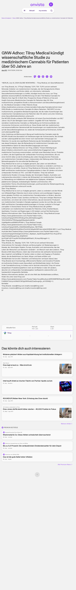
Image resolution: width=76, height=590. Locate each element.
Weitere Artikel (66, 424)
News (14, 18)
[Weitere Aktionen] (70, 336)
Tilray (9, 333)
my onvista (43, 10)
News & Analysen (6, 18)
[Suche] (51, 11)
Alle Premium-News (65, 464)
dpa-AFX (4, 70)
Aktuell (32, 10)
